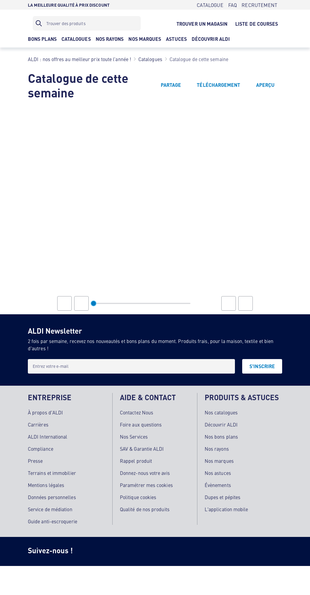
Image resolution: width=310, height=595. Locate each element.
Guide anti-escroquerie (52, 521)
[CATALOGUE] (210, 5)
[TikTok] (135, 551)
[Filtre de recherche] (87, 23)
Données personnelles (52, 497)
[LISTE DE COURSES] (256, 23)
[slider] (94, 303)
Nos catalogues (221, 412)
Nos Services (134, 436)
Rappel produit (136, 460)
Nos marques (219, 460)
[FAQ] (232, 5)
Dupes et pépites (222, 497)
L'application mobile (226, 509)
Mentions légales (46, 485)
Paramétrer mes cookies (146, 485)
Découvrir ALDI (221, 424)
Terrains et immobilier (52, 472)
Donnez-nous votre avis (145, 472)
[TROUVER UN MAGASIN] (201, 23)
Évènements (218, 485)
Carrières (38, 424)
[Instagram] (87, 551)
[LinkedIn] (184, 551)
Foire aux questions (141, 424)
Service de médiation (50, 509)
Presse (35, 460)
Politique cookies (138, 497)
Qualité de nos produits (145, 509)
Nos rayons (217, 448)
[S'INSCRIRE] (262, 366)
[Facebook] (111, 551)
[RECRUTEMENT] (259, 5)
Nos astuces (218, 472)
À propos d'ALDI (45, 412)
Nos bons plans (221, 436)
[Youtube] (160, 551)
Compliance (40, 448)
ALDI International (47, 436)
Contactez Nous (136, 412)
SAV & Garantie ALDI (142, 448)
